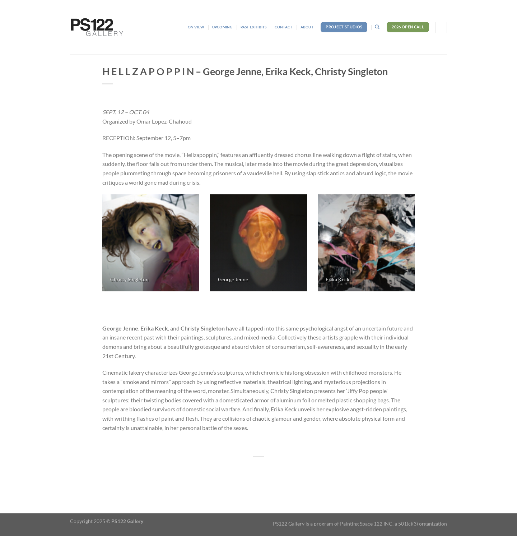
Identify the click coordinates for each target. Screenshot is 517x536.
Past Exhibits (254, 27)
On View (196, 27)
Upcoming (222, 27)
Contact (283, 27)
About (307, 27)
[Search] (377, 27)
